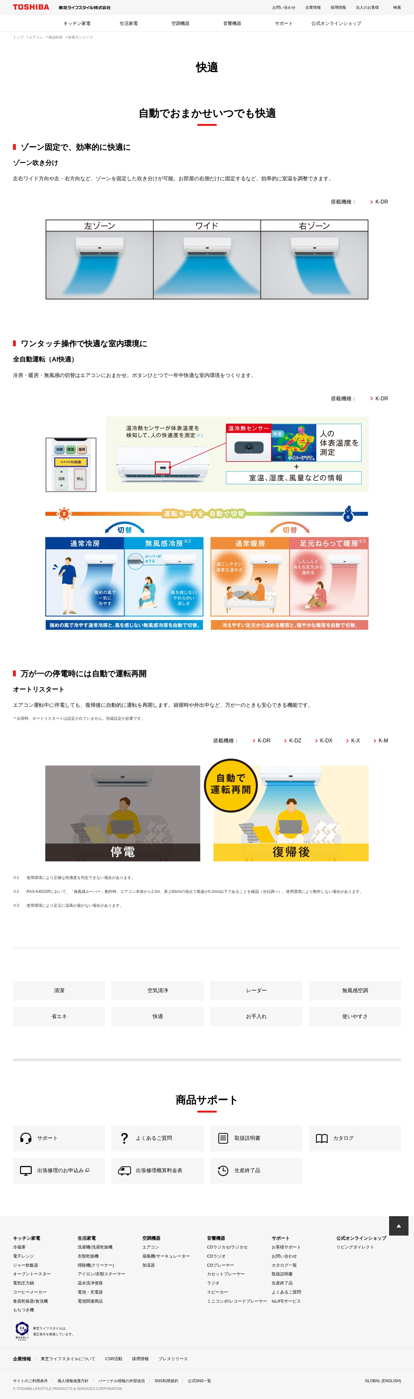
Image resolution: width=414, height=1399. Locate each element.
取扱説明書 (282, 1273)
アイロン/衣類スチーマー (101, 1273)
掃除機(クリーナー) (96, 1265)
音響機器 (232, 23)
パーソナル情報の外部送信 (121, 1381)
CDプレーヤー (220, 1265)
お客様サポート (286, 1247)
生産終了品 (282, 1283)
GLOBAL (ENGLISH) (383, 1381)
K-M (383, 740)
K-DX (326, 740)
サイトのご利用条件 (30, 1381)
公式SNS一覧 (200, 1381)
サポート (284, 23)
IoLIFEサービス (286, 1301)
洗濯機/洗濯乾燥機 (95, 1247)
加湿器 (148, 1265)
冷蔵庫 (19, 1247)
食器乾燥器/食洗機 (30, 1301)
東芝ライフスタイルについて (68, 1358)
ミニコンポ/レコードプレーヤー (237, 1301)
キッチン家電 (77, 23)
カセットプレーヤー (226, 1273)
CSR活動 (113, 1358)
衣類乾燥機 (88, 1256)
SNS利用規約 (166, 1381)
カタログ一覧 (284, 1265)
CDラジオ (216, 1256)
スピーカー (217, 1292)
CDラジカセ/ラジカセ (227, 1247)
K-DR (382, 202)
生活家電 (129, 23)
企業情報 (313, 7)
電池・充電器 (90, 1292)
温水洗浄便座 (90, 1283)
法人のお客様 (367, 7)
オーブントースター (32, 1273)
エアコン (150, 1247)
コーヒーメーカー (30, 1292)
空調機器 (180, 23)
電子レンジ (23, 1256)
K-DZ (295, 740)
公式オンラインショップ (336, 23)
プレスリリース (173, 1358)
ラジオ (213, 1283)
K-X (355, 740)
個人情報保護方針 (73, 1381)
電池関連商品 (90, 1301)
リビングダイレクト (355, 1247)
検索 (397, 7)
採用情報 (338, 7)
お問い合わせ (284, 7)
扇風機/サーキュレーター (166, 1256)
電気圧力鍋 (23, 1283)
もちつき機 (23, 1309)
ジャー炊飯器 (25, 1265)
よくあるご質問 (286, 1292)
